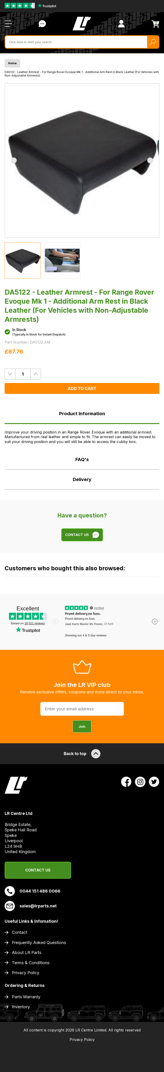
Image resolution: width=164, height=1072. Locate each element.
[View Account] (121, 23)
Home (12, 63)
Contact (19, 932)
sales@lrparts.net (31, 906)
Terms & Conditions (30, 962)
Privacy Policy (25, 972)
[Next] (150, 160)
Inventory (21, 1006)
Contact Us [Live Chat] (42, 23)
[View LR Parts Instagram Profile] (140, 781)
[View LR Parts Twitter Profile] (154, 781)
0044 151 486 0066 (32, 891)
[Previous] (14, 160)
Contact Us (38, 870)
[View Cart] (155, 24)
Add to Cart (82, 388)
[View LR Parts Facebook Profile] (126, 781)
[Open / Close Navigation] (8, 23)
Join (82, 726)
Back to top (82, 753)
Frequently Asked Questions (39, 942)
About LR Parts (26, 952)
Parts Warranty (26, 996)
